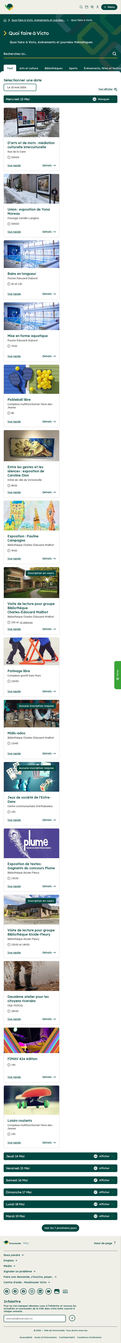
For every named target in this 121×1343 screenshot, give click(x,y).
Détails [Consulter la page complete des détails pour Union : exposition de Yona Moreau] (49, 231)
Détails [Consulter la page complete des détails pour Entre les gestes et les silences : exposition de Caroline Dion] (49, 492)
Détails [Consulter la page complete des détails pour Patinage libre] (49, 691)
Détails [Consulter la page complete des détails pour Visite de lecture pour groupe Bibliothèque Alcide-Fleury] (49, 952)
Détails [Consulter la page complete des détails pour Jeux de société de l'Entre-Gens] (49, 820)
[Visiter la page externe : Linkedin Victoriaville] (40, 1291)
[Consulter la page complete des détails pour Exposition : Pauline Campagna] (31, 545)
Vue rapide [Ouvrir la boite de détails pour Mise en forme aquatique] (14, 356)
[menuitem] (8, 7)
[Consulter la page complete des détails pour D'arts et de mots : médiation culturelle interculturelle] (31, 151)
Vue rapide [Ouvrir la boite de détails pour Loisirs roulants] (14, 1142)
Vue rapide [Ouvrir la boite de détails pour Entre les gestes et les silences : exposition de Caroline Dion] (14, 492)
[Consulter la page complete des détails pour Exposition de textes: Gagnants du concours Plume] (31, 872)
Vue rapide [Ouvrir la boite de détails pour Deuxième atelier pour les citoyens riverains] (14, 1019)
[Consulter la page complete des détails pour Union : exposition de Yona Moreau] (31, 218)
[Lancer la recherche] (114, 54)
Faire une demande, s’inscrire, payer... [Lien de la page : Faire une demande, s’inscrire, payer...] (30, 1277)
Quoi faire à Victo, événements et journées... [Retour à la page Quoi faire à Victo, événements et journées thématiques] (38, 20)
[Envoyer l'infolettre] (72, 1318)
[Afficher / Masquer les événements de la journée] (106, 99)
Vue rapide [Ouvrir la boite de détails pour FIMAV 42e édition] (14, 1077)
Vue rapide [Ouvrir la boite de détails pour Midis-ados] (14, 753)
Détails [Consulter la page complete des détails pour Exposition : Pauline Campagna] (49, 558)
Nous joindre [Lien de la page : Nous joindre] (14, 1255)
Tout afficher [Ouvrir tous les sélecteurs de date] (107, 89)
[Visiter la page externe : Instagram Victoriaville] (32, 1291)
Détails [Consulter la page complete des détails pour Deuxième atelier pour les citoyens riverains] (49, 1019)
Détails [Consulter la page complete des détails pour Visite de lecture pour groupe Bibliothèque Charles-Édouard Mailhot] (49, 629)
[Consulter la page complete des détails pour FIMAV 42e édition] (31, 1063)
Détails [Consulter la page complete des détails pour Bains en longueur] (49, 294)
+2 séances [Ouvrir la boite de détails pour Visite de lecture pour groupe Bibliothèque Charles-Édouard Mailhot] (26, 622)
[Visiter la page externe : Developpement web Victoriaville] (65, 1291)
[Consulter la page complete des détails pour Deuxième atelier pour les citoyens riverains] (31, 1005)
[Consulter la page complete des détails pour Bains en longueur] (31, 280)
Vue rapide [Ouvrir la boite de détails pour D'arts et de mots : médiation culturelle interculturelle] (14, 165)
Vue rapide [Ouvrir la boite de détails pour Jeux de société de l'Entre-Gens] (14, 820)
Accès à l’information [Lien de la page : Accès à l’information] (46, 1337)
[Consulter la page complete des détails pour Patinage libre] (31, 677)
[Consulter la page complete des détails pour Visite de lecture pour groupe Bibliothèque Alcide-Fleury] (31, 939)
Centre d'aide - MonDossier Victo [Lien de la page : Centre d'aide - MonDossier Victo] (27, 1282)
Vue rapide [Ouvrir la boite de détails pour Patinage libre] (14, 691)
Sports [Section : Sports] (73, 68)
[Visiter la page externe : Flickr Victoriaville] (57, 1291)
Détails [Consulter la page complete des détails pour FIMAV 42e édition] (49, 1077)
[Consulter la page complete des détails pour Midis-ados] (31, 739)
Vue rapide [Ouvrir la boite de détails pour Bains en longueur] (14, 294)
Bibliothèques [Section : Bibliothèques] (53, 68)
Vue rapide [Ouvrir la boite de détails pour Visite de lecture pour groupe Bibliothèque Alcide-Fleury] (14, 952)
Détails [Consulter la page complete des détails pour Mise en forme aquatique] (49, 356)
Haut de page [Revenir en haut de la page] (105, 1243)
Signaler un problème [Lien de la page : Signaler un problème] (20, 1271)
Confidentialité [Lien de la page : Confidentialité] (67, 1337)
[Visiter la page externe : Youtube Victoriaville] (48, 1291)
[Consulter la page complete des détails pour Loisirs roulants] (31, 1128)
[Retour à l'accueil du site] (6, 20)
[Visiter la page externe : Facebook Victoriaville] (7, 1291)
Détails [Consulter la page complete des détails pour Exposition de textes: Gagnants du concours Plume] (49, 886)
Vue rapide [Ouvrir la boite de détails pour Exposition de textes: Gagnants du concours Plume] (14, 886)
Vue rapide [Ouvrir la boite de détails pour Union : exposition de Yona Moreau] (14, 231)
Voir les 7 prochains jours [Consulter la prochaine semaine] (60, 1228)
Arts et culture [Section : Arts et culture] (28, 68)
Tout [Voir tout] (10, 68)
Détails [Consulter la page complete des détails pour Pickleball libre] (49, 421)
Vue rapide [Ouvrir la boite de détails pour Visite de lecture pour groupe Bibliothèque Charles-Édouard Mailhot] (14, 629)
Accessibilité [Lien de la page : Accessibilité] (26, 1337)
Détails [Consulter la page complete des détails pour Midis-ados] (49, 753)
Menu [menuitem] (109, 7)
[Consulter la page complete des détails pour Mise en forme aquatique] (31, 342)
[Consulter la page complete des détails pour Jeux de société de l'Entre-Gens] (31, 806)
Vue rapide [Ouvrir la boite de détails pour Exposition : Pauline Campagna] (14, 558)
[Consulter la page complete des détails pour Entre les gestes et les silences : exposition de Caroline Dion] (31, 478)
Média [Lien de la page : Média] (10, 1266)
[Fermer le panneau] (117, 675)
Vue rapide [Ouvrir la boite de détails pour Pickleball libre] (14, 421)
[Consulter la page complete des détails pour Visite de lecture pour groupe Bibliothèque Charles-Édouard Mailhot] (31, 614)
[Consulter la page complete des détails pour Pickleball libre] (31, 407)
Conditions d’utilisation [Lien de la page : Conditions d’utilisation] (89, 1337)
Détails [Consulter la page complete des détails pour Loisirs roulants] (49, 1142)
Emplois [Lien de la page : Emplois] (11, 1260)
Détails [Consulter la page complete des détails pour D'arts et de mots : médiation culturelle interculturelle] (49, 165)
